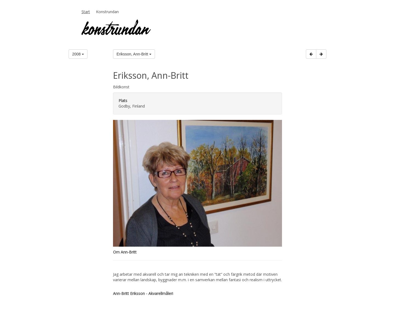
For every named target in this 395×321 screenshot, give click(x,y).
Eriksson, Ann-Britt (134, 54)
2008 (78, 54)
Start (85, 11)
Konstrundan (107, 11)
